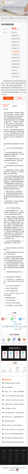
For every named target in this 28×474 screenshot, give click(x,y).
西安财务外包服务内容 (11, 421)
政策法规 (21, 460)
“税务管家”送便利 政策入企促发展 (14, 383)
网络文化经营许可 (16, 38)
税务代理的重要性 (10, 387)
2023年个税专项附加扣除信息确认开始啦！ (16, 395)
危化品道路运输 (15, 51)
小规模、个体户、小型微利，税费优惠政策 (16, 391)
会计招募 (1, 458)
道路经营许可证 (15, 42)
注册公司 (8, 454)
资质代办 (14, 460)
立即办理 (8, 98)
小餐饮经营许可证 (16, 57)
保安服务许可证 (15, 35)
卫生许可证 (14, 32)
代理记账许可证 (15, 48)
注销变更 (8, 460)
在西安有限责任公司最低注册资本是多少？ (16, 438)
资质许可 (8, 458)
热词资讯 (1, 456)
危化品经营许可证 (16, 60)
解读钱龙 (1, 454)
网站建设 (14, 462)
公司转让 (14, 458)
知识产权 (8, 462)
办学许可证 (14, 70)
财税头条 (9, 380)
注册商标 (14, 456)
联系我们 (1, 460)
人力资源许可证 (15, 54)
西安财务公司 (12, 18)
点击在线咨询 (14, 13)
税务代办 (8, 464)
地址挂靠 (14, 454)
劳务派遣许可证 (15, 45)
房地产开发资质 (15, 76)
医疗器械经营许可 (16, 64)
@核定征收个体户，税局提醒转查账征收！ (16, 416)
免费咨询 (19, 98)
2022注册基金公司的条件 (12, 408)
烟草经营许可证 (15, 73)
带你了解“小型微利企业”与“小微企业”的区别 (16, 429)
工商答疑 (21, 456)
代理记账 (8, 456)
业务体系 (19, 18)
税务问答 (21, 458)
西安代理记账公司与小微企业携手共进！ (15, 425)
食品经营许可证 (15, 67)
